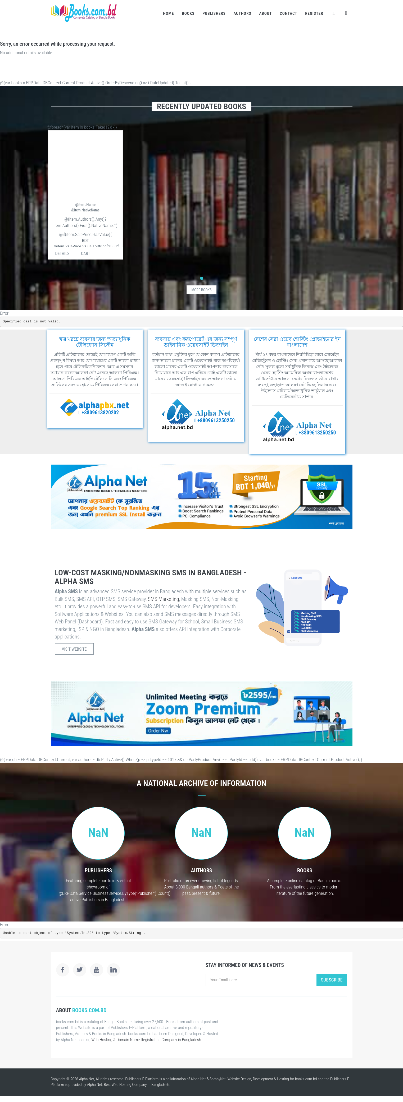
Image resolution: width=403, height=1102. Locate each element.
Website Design (239, 1079)
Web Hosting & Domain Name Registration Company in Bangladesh (146, 1039)
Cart (85, 253)
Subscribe (332, 980)
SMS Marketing (163, 599)
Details (62, 253)
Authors (242, 13)
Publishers (213, 13)
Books (188, 13)
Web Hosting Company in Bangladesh (140, 1084)
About (265, 13)
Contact (288, 13)
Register (314, 13)
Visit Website (74, 649)
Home (168, 13)
